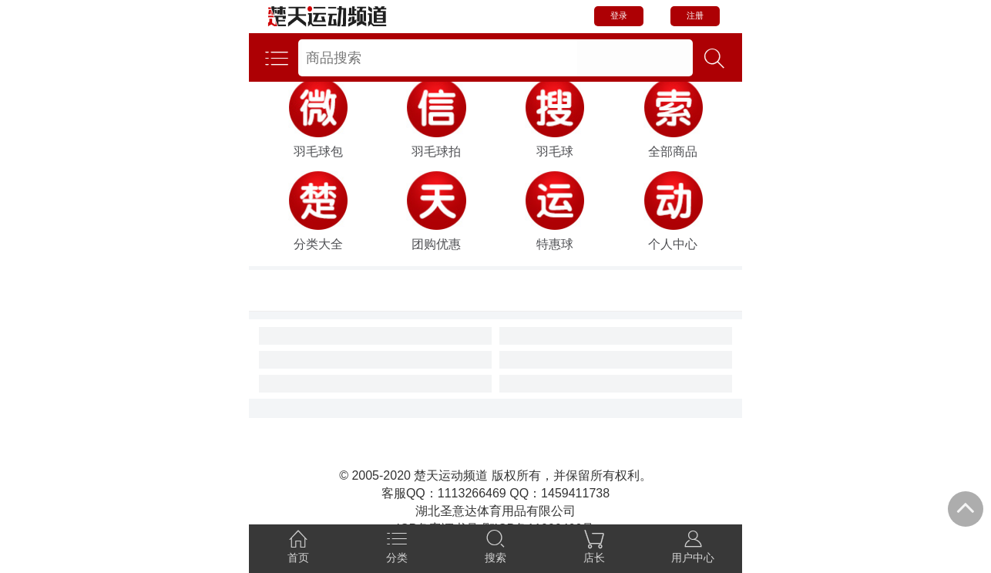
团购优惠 (436, 244)
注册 (695, 15)
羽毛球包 (318, 151)
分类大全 (318, 244)
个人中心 (672, 244)
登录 (618, 15)
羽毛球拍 (436, 151)
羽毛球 (554, 151)
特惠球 (554, 244)
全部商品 (672, 151)
